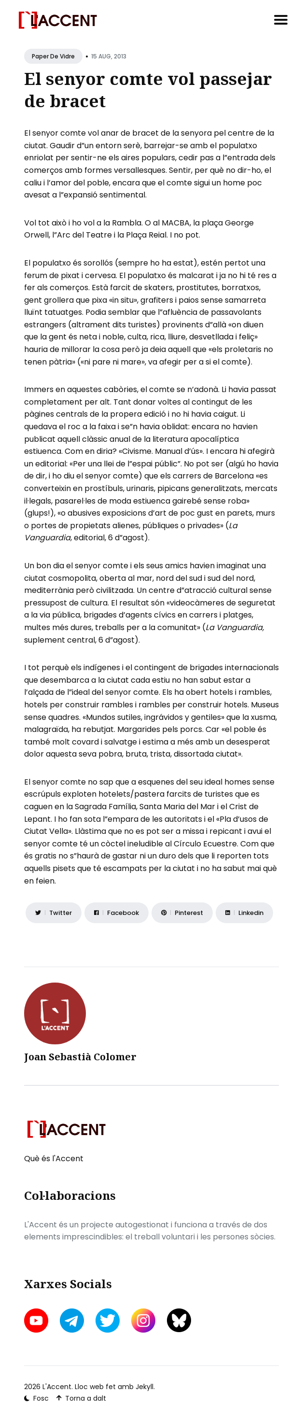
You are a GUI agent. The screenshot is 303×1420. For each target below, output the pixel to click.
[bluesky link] (179, 1320)
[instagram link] (143, 1321)
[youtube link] (37, 1321)
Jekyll (144, 1387)
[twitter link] (108, 1321)
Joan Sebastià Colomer (80, 1056)
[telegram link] (72, 1321)
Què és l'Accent (53, 1158)
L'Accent (56, 1387)
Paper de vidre (53, 56)
